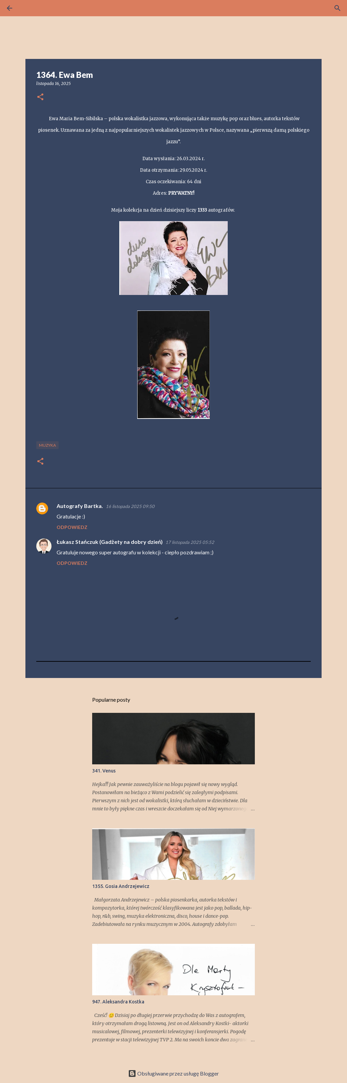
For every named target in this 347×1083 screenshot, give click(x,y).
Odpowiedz (72, 527)
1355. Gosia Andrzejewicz (120, 886)
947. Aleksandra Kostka (118, 1001)
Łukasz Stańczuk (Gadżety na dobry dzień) (110, 541)
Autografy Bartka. (80, 506)
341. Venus (104, 770)
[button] (40, 97)
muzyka (47, 445)
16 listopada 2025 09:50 (130, 506)
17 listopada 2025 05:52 (189, 542)
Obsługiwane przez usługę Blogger (173, 1073)
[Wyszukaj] (28, 8)
